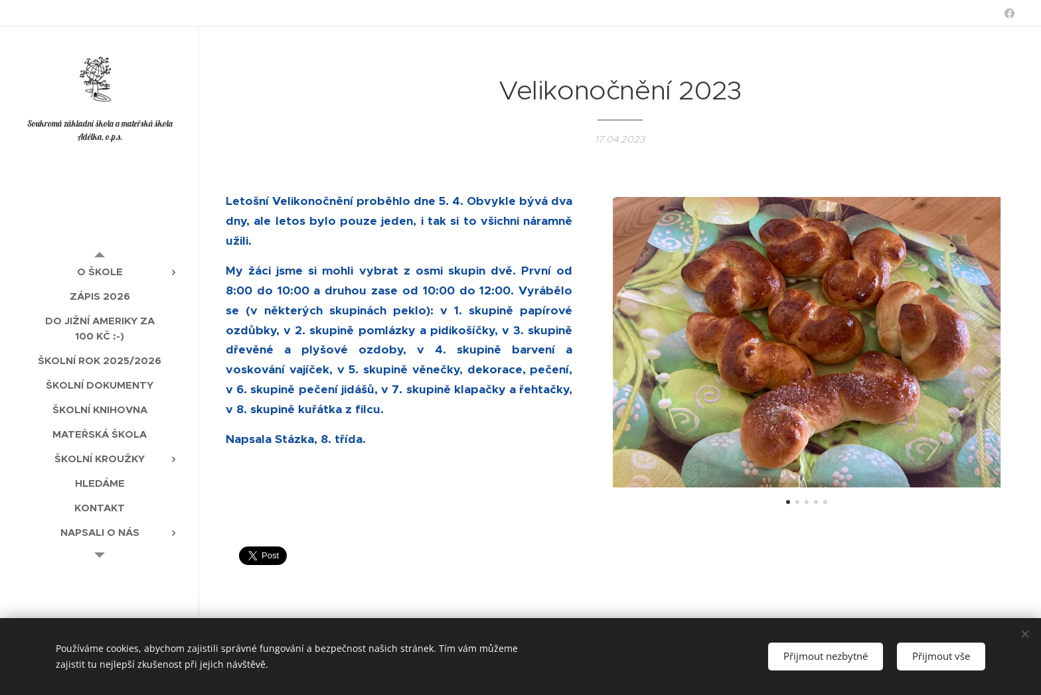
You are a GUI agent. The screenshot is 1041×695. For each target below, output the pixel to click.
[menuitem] (99, 271)
